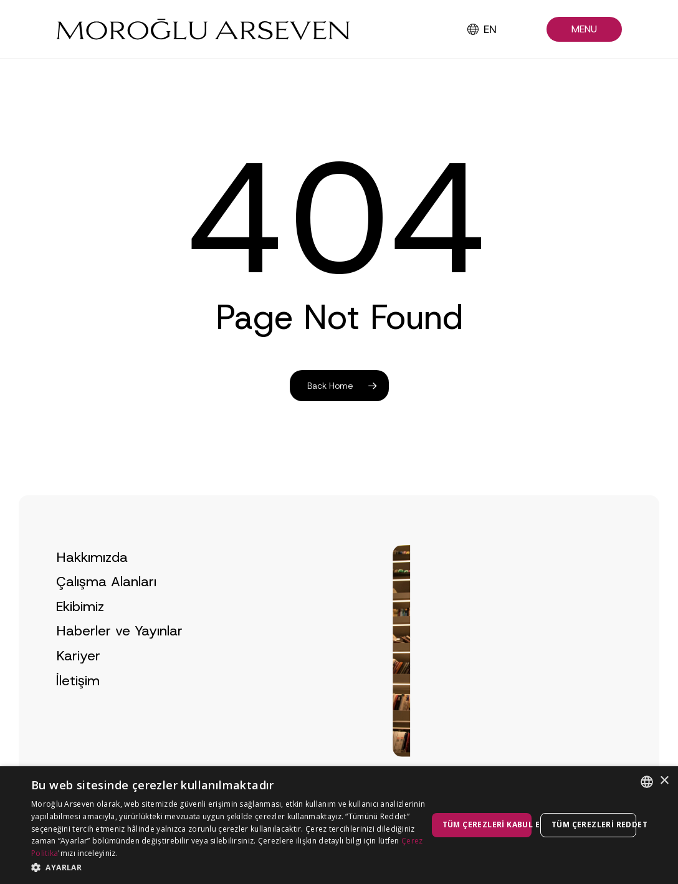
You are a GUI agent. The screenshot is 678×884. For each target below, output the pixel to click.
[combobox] (647, 782)
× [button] (664, 781)
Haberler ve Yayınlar (119, 658)
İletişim (78, 707)
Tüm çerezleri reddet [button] (593, 824)
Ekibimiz (80, 633)
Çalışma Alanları (106, 608)
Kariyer (78, 682)
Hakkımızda (92, 584)
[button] (584, 29)
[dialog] (339, 825)
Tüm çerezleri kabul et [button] (487, 824)
